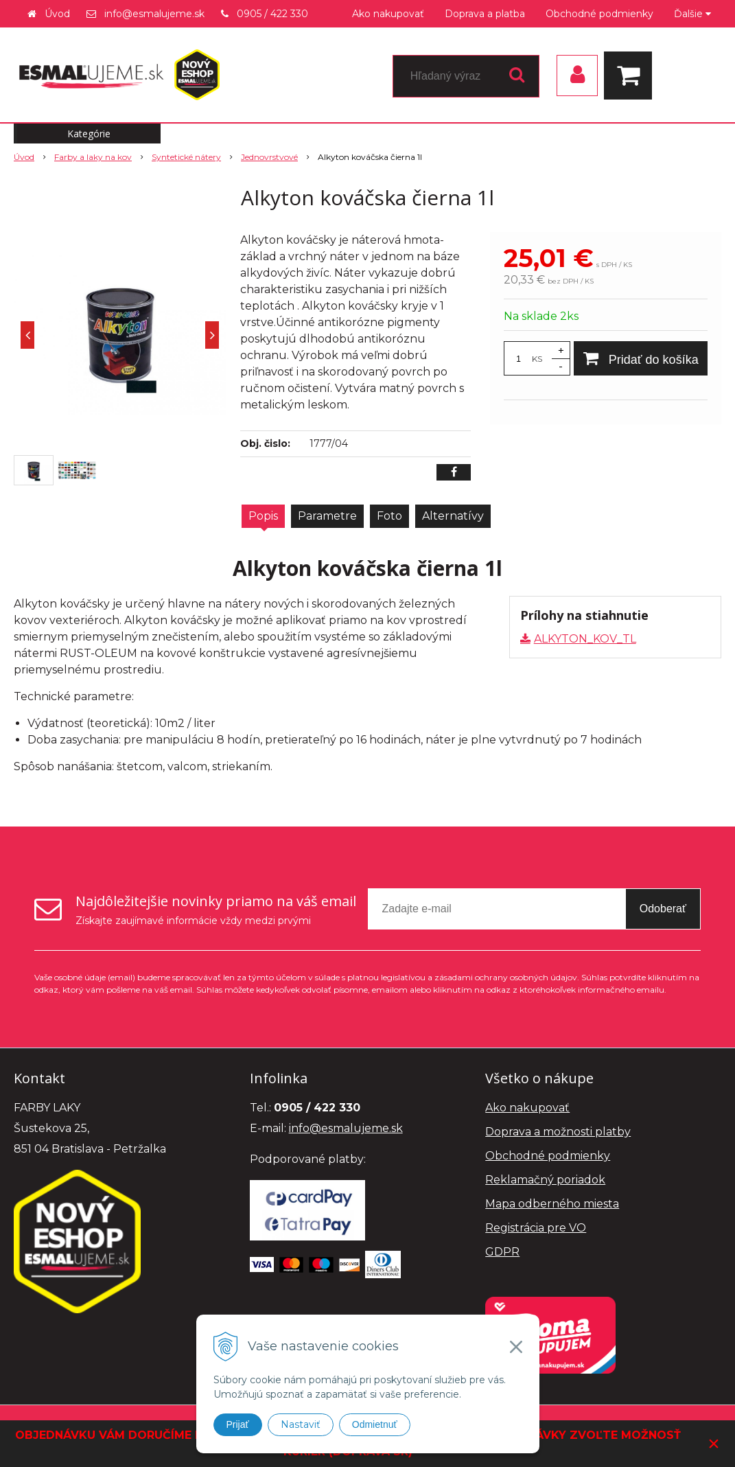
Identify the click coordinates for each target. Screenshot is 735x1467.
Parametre (327, 515)
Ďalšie (692, 14)
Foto (389, 515)
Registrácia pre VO (535, 1227)
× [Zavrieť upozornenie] (714, 1443)
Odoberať (663, 908)
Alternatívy (453, 515)
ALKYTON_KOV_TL (585, 638)
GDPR (502, 1251)
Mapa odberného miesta (552, 1203)
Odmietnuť (374, 1424)
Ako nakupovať (388, 14)
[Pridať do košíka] (641, 358)
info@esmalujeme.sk (154, 14)
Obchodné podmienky (599, 14)
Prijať (237, 1424)
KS (537, 359)
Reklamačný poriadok (545, 1179)
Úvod (57, 14)
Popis (263, 515)
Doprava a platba (485, 14)
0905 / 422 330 (272, 14)
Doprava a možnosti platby (558, 1131)
